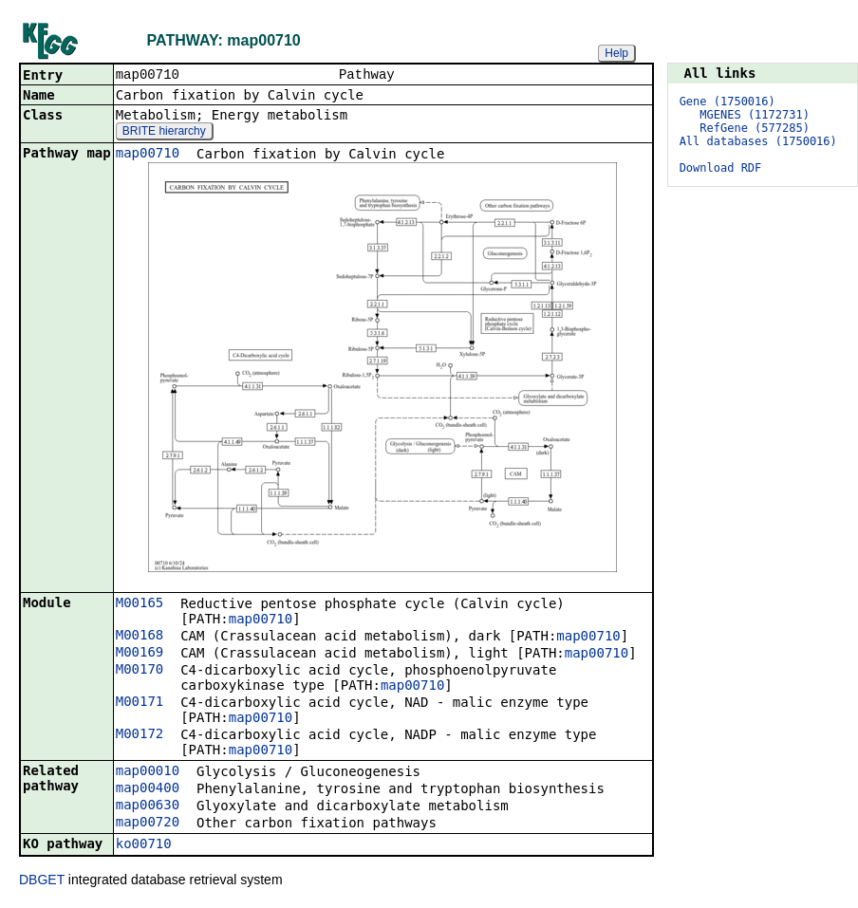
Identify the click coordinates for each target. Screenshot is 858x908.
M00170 (140, 670)
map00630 (147, 806)
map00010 (147, 772)
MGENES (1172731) (754, 114)
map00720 (147, 823)
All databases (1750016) (758, 141)
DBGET (42, 881)
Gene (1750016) (727, 101)
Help (616, 53)
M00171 (140, 703)
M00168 (140, 636)
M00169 (140, 653)
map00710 (147, 154)
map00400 (147, 789)
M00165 (140, 604)
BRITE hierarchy (164, 132)
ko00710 (144, 845)
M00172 (140, 735)
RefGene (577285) (754, 128)
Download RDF (721, 168)
